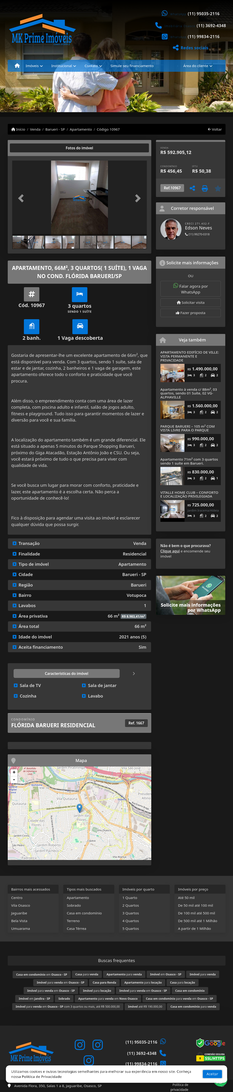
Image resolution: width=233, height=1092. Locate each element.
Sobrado (74, 905)
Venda (35, 129)
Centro (16, 897)
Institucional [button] (61, 65)
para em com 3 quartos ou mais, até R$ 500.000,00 (68, 1007)
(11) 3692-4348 (211, 25)
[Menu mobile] (17, 65)
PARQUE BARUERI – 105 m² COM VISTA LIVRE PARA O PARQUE (187, 428)
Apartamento (81, 129)
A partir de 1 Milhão (194, 928)
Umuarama (20, 928)
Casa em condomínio (84, 913)
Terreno (73, 920)
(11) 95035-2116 (204, 13)
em (41, 975)
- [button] (14, 779)
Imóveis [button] (32, 65)
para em (60, 983)
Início (18, 129)
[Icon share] (80, 1045)
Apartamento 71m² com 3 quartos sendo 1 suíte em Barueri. (189, 461)
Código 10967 (108, 129)
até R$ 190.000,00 (145, 1007)
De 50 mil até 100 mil (195, 905)
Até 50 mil (186, 897)
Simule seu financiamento (132, 65)
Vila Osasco (20, 905)
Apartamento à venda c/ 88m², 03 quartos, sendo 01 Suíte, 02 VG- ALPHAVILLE (188, 393)
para (86, 974)
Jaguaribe (19, 913)
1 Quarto (129, 897)
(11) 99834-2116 (204, 36)
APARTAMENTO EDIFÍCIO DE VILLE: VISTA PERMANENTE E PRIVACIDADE (189, 356)
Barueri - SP (55, 129)
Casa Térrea (76, 928)
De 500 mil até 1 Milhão (197, 920)
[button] (22, 198)
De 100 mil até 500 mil (196, 913)
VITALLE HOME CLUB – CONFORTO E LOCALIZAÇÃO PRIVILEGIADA (189, 494)
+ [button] (13, 772)
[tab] (27, 147)
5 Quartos (130, 928)
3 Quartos (130, 913)
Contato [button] (91, 65)
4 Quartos (130, 920)
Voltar (215, 129)
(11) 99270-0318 (197, 234)
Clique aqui (170, 551)
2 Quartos (130, 905)
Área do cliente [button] (195, 65)
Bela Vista (19, 920)
